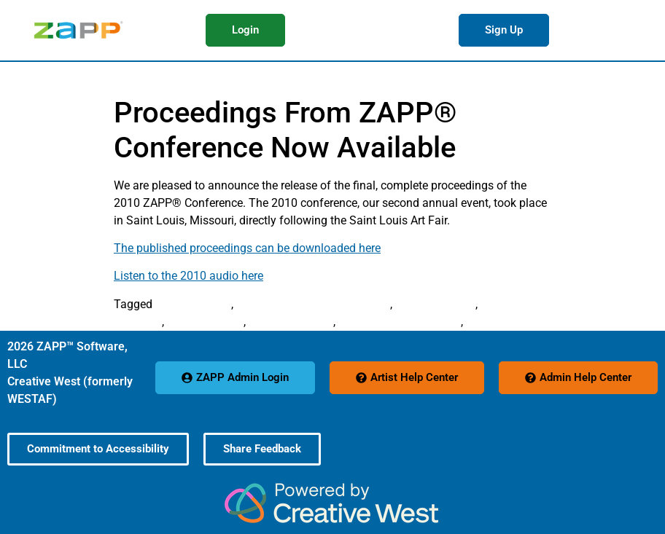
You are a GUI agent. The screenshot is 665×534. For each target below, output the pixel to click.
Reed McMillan (205, 322)
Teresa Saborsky (508, 322)
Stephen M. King (291, 322)
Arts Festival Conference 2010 (313, 304)
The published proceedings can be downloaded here (247, 248)
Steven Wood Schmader (399, 322)
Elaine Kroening (435, 304)
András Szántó (193, 304)
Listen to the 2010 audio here (188, 276)
